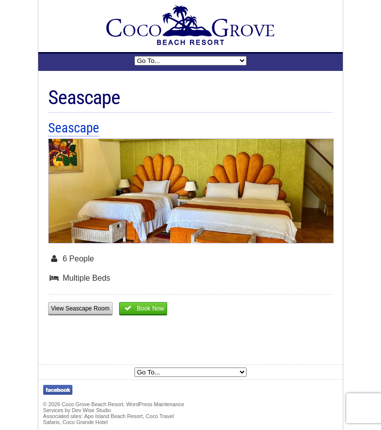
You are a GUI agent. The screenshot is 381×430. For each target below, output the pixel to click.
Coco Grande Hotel (85, 422)
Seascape (73, 128)
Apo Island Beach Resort (113, 416)
